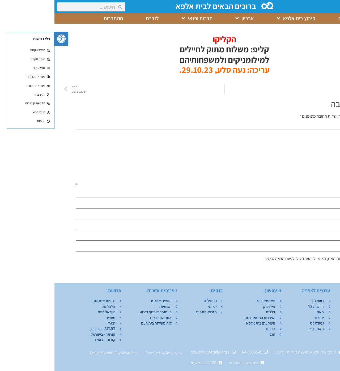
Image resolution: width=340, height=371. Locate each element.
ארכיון (190, 18)
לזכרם (97, 18)
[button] (7, 39)
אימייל (312, 216)
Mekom (116, 352)
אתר (315, 237)
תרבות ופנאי (142, 18)
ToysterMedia (71, 352)
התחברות (59, 18)
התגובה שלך (307, 127)
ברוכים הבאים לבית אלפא (162, 6)
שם (315, 195)
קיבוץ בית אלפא (241, 18)
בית (287, 18)
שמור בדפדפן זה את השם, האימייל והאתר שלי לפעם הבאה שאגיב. (261, 259)
